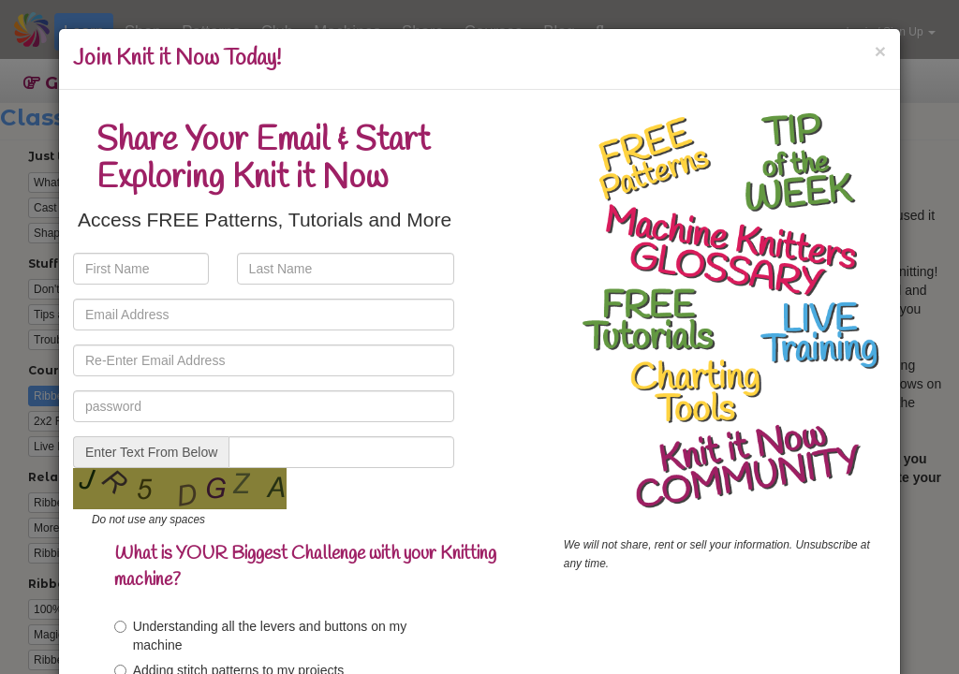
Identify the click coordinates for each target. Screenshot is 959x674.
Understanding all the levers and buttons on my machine (260, 635)
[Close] (880, 51)
